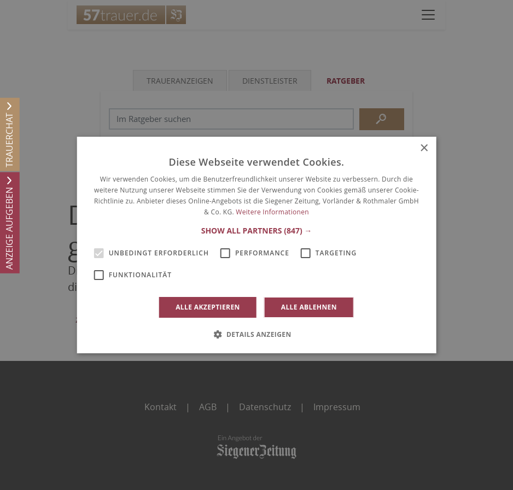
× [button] (423, 148)
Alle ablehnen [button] (309, 307)
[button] (256, 231)
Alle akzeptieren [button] (208, 307)
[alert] (256, 245)
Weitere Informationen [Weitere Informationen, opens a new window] (272, 212)
